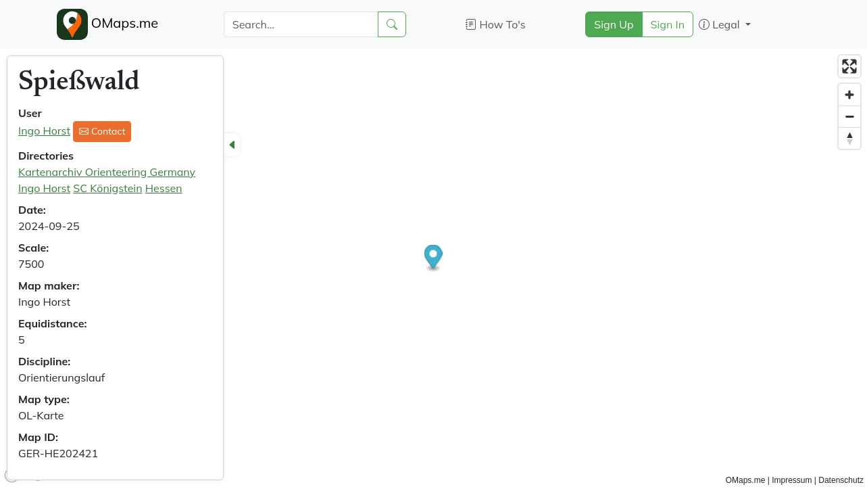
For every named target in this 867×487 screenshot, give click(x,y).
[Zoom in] (849, 95)
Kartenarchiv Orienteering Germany (106, 172)
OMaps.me (108, 24)
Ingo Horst (44, 130)
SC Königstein (107, 188)
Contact (102, 131)
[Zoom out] (849, 116)
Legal (721, 24)
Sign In (668, 24)
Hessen (163, 188)
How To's (496, 24)
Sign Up (613, 24)
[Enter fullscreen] (849, 66)
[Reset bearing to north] (849, 138)
